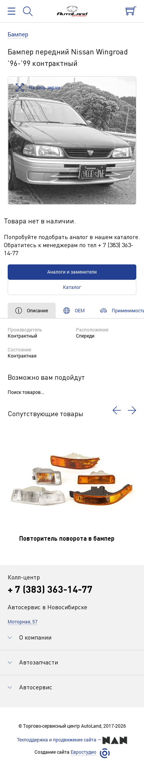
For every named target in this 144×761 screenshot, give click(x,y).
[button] (117, 410)
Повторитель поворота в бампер (66, 538)
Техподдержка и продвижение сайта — (72, 740)
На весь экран (38, 88)
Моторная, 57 (23, 621)
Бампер (18, 34)
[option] (72, 140)
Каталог (72, 287)
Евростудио (83, 752)
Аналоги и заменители (72, 272)
